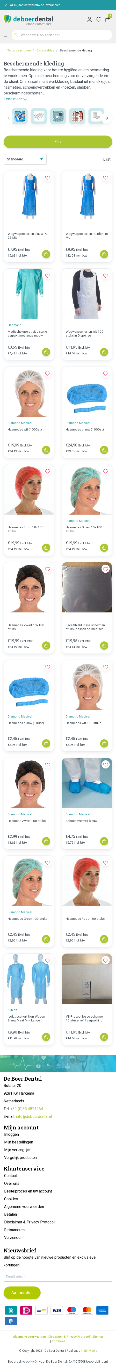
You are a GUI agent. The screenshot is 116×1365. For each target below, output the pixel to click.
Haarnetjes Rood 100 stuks (85, 918)
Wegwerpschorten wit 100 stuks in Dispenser (84, 333)
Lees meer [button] (15, 99)
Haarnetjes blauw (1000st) (85, 429)
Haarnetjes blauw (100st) (26, 723)
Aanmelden (22, 1292)
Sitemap (97, 1336)
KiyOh (34, 1361)
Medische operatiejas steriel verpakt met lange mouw (28, 333)
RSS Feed (58, 1341)
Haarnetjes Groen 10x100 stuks (84, 529)
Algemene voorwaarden (29, 1336)
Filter (59, 142)
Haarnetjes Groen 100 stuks (27, 918)
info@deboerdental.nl (34, 1116)
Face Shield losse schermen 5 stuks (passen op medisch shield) (87, 627)
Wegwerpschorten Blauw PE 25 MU (28, 235)
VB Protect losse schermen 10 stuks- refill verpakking (85, 1018)
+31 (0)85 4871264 (26, 1108)
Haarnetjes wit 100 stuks (83, 723)
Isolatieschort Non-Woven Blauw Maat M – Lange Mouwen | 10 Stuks (26, 1018)
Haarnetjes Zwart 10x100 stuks (26, 627)
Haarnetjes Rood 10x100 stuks (26, 529)
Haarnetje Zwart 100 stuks (27, 821)
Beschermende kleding (76, 50)
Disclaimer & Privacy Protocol (69, 1336)
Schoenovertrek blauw (81, 821)
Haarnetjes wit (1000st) (25, 429)
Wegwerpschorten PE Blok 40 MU (87, 235)
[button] (106, 118)
